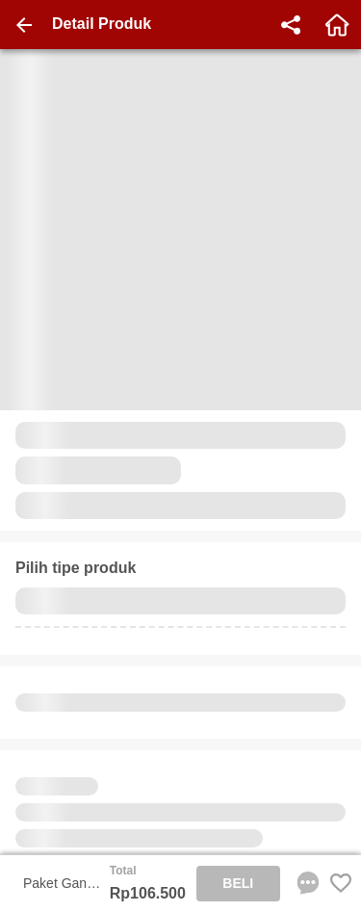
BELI (237, 883)
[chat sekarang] (304, 883)
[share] (290, 25)
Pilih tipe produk (75, 568)
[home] (337, 25)
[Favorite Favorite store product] (341, 883)
